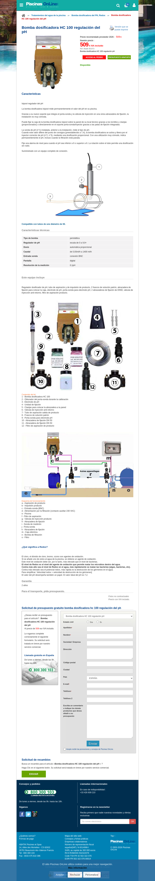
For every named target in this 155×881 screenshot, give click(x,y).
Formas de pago (26, 839)
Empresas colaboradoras (76, 841)
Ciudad (66, 670)
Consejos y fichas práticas (76, 839)
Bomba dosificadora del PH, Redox (88, 15)
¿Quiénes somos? (27, 836)
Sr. (101, 622)
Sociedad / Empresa (72, 642)
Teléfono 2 (67, 698)
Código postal (69, 662)
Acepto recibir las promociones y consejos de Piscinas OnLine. (89, 749)
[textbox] (110, 663)
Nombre (67, 635)
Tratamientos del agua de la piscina (48, 15)
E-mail (66, 684)
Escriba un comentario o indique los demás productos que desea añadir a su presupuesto (73, 711)
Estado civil (68, 622)
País (65, 677)
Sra (91, 622)
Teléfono (67, 691)
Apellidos (67, 628)
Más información (77, 867)
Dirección (67, 649)
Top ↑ (112, 836)
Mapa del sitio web (73, 836)
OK (132, 821)
